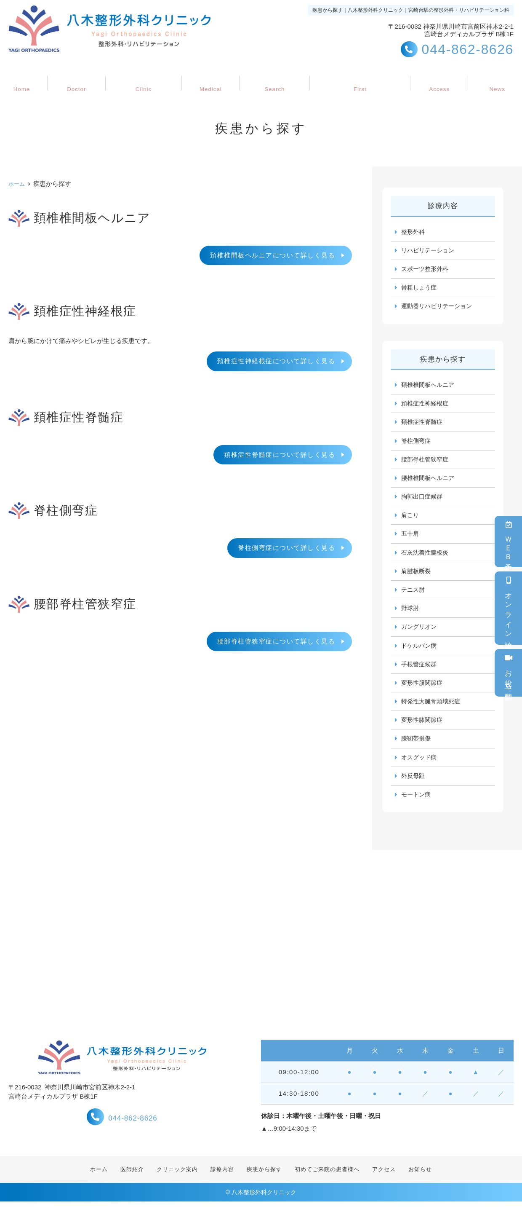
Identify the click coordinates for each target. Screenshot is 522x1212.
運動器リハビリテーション (439, 307)
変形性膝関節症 (423, 728)
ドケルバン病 (420, 652)
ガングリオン (420, 633)
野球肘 (410, 614)
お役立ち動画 (508, 672)
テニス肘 (413, 595)
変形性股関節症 (423, 690)
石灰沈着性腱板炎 (426, 557)
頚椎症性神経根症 (426, 405)
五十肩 (410, 538)
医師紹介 (80, 78)
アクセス (435, 78)
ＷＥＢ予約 (508, 541)
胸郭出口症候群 (423, 500)
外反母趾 (413, 784)
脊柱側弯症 (417, 443)
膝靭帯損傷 (417, 747)
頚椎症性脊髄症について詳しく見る (279, 454)
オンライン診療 (508, 608)
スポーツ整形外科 (426, 270)
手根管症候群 (420, 671)
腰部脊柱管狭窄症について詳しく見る (276, 641)
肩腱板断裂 (417, 576)
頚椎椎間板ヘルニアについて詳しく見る (272, 255)
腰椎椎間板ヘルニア (429, 481)
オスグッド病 (420, 766)
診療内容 (209, 78)
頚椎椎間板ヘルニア (429, 386)
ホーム (29, 78)
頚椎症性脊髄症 (423, 424)
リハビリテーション (429, 251)
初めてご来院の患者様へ (356, 78)
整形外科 (413, 232)
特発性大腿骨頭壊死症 (432, 709)
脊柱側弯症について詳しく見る (286, 547)
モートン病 (417, 803)
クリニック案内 (145, 78)
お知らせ (489, 78)
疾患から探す (270, 78)
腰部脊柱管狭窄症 (426, 462)
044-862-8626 (122, 1126)
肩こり (410, 519)
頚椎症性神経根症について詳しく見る (276, 361)
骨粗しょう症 (420, 288)
